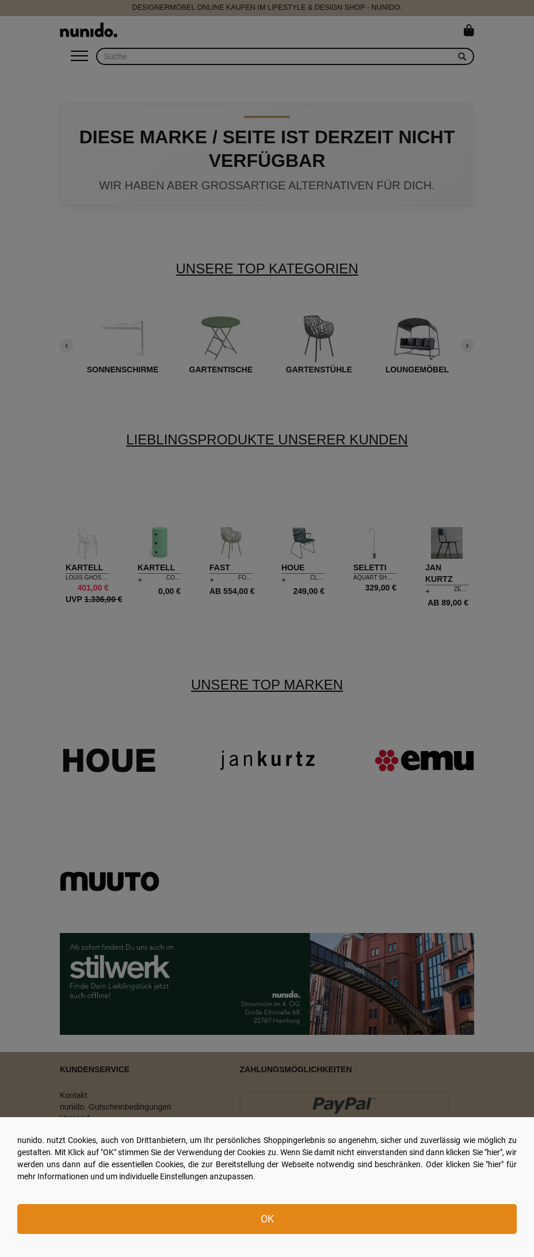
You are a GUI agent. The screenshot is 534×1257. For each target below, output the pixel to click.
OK (267, 1219)
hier (493, 1152)
